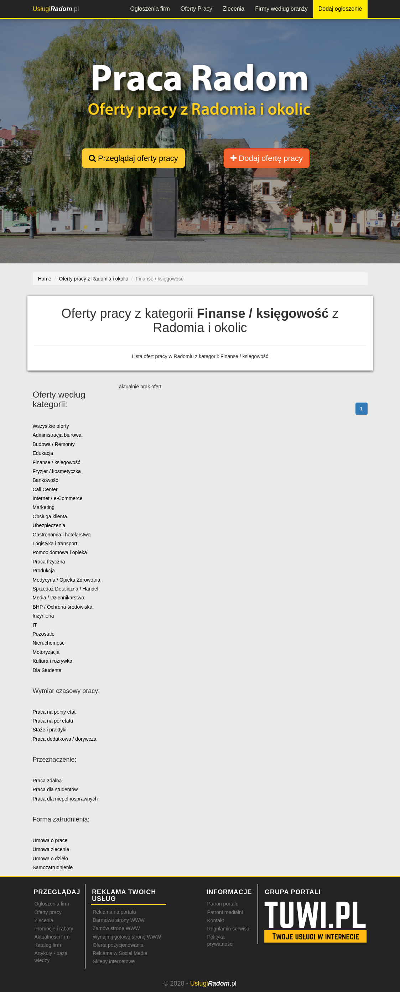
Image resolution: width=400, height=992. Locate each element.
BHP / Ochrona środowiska (63, 607)
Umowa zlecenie (51, 849)
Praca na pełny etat (54, 712)
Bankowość (45, 480)
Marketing (43, 507)
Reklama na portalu (114, 912)
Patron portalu (222, 904)
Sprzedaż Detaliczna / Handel (65, 589)
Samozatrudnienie (53, 867)
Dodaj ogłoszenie (340, 9)
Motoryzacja (46, 652)
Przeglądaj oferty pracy (133, 158)
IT (35, 625)
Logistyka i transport (55, 543)
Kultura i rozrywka (52, 661)
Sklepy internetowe (114, 961)
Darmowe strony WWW (118, 920)
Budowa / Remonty (54, 444)
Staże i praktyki (50, 730)
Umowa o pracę (50, 840)
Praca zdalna (47, 780)
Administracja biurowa (57, 435)
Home (44, 279)
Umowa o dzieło (50, 858)
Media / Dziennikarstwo (58, 597)
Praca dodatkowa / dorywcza (65, 739)
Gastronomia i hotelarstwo (62, 534)
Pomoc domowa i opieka (60, 552)
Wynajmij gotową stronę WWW (127, 937)
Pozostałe (43, 634)
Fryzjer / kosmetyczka (57, 471)
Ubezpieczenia (49, 525)
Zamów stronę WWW (116, 928)
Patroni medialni (225, 912)
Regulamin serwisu (228, 928)
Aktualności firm (52, 937)
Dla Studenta (47, 670)
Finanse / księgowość (56, 462)
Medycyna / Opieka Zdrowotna (66, 580)
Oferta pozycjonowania (118, 945)
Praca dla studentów (55, 789)
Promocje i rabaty (54, 928)
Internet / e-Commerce (58, 498)
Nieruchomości (49, 643)
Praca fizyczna (49, 562)
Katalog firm (48, 945)
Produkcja (44, 570)
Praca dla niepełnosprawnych (65, 799)
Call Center (45, 489)
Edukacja (43, 453)
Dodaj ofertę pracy (266, 158)
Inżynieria (43, 616)
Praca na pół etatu (53, 721)
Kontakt (215, 920)
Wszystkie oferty (51, 426)
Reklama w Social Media (120, 953)
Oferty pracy (48, 912)
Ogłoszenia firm (150, 9)
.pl (56, 8)
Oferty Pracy (196, 9)
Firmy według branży (281, 9)
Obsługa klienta (50, 516)
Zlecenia (233, 9)
